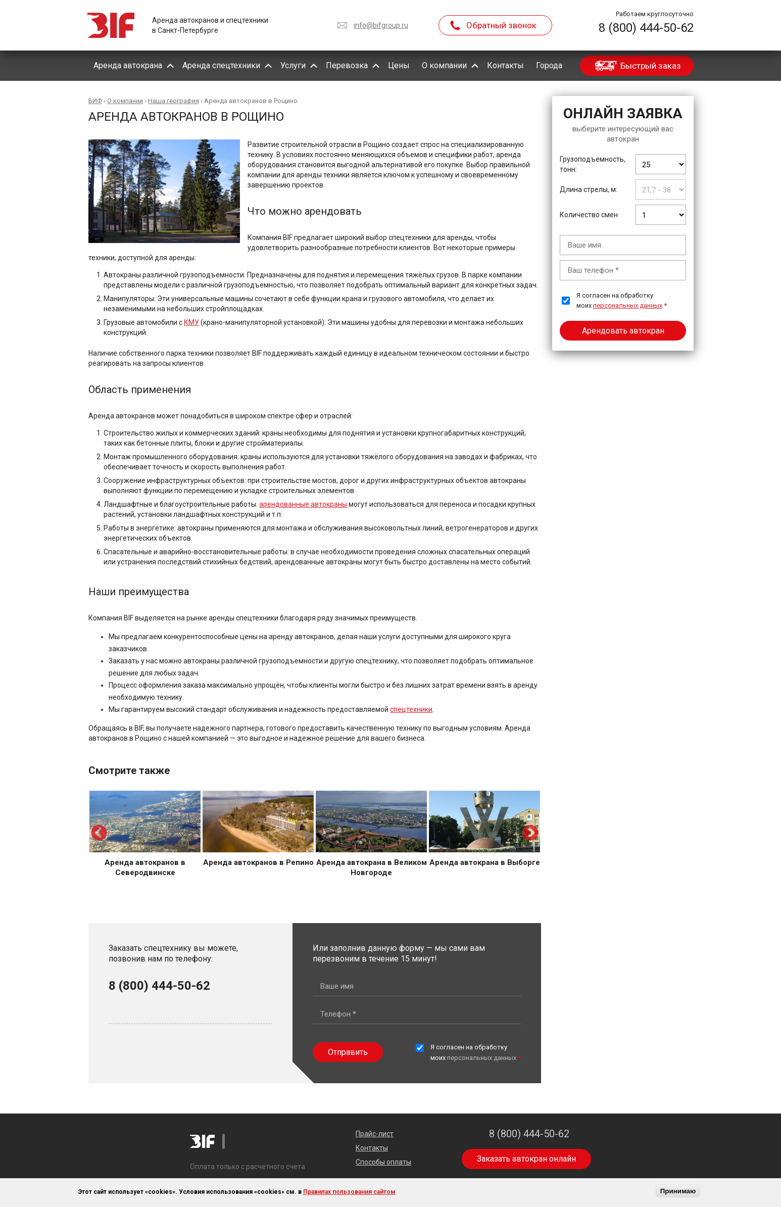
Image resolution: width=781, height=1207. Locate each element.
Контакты (505, 65)
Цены (399, 65)
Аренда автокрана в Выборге (484, 862)
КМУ (191, 322)
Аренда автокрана (127, 65)
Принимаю (678, 1191)
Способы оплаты (383, 1162)
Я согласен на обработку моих (621, 300)
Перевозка (347, 65)
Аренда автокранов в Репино (258, 862)
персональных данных (627, 305)
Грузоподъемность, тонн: (592, 164)
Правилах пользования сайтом (349, 1191)
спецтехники (411, 709)
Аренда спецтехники (221, 65)
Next (530, 833)
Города (549, 65)
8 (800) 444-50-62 (646, 28)
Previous (99, 833)
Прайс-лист (375, 1134)
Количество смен (589, 215)
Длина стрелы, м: (588, 189)
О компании (444, 65)
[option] (145, 834)
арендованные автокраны (303, 504)
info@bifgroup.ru (381, 25)
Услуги (293, 65)
